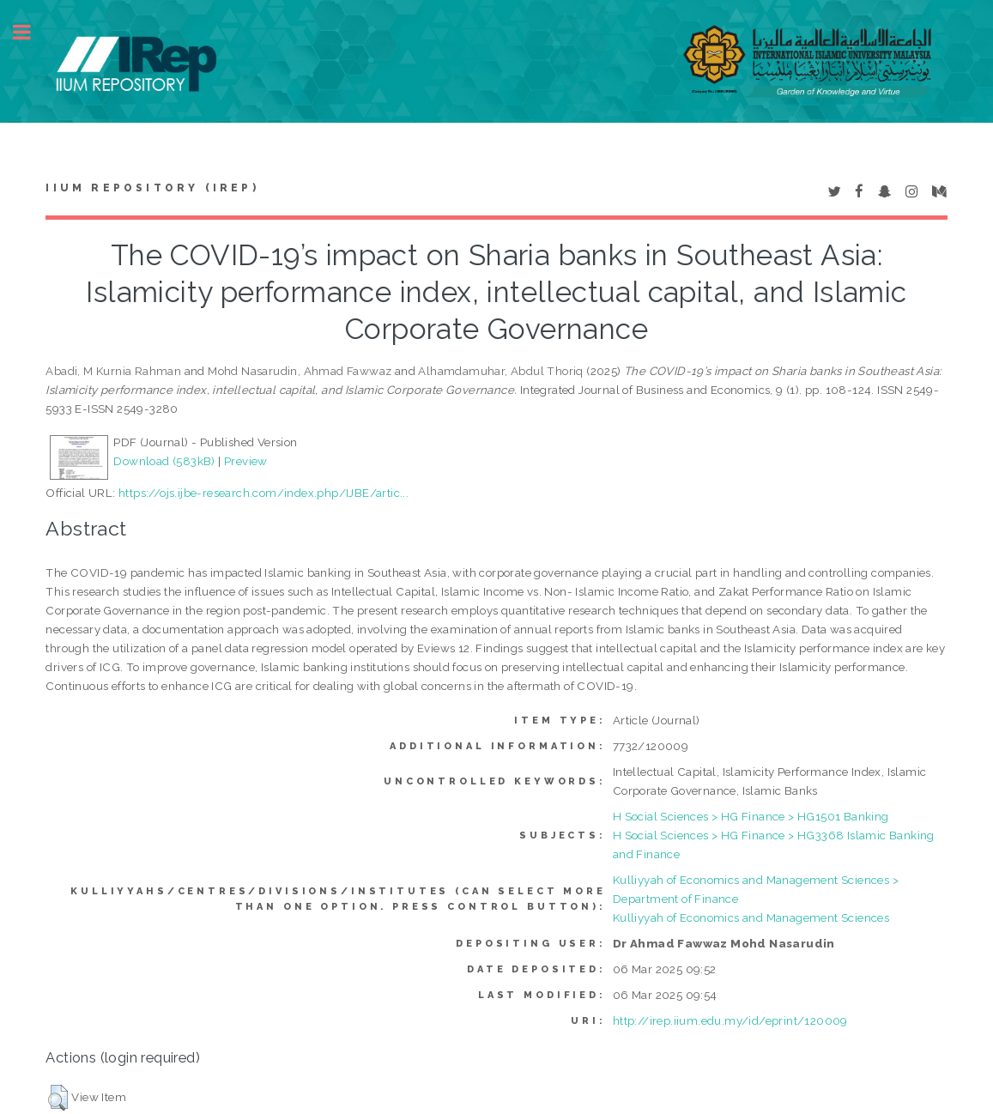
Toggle (31, 32)
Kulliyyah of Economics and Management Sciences (751, 917)
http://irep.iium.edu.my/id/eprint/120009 (730, 1020)
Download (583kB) (164, 461)
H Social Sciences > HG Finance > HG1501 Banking (751, 816)
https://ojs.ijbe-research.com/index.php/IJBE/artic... (263, 492)
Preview (246, 461)
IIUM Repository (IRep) (151, 188)
